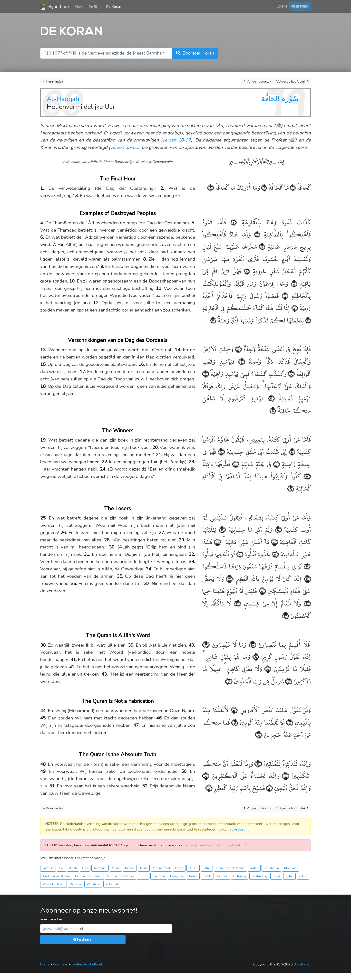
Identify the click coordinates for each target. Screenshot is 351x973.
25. (43, 518)
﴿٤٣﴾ (228, 681)
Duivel (193, 868)
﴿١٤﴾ (239, 361)
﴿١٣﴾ (238, 348)
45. (43, 718)
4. (42, 223)
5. (193, 223)
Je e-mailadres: (51, 919)
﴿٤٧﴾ (258, 734)
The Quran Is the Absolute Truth (117, 754)
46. (159, 718)
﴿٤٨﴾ (257, 763)
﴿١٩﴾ (291, 451)
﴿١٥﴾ (290, 373)
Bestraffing (259, 876)
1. (42, 188)
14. (178, 350)
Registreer (300, 6)
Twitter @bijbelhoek (87, 964)
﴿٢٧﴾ (273, 541)
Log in (282, 6)
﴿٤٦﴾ (234, 722)
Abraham (100, 868)
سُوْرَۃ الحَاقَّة (279, 99)
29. (182, 540)
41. (73, 659)
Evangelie (177, 876)
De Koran (113, 6)
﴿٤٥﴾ (289, 722)
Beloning (239, 876)
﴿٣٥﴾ (306, 603)
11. (159, 288)
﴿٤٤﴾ (233, 709)
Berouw (75, 884)
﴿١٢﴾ (213, 320)
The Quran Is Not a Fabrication (118, 701)
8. (145, 259)
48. (43, 764)
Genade (222, 876)
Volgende (292, 81)
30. (112, 547)
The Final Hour (118, 178)
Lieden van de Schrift (230, 868)
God (85, 868)
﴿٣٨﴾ (251, 644)
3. (77, 195)
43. (104, 674)
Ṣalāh (289, 876)
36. (74, 583)
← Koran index (52, 81)
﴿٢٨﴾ (217, 541)
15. (43, 364)
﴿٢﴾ (263, 187)
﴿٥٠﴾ (205, 775)
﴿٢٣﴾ (306, 476)
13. (43, 350)
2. (162, 188)
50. (184, 771)
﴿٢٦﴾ (220, 529)
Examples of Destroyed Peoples (118, 213)
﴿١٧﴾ (268, 398)
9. (102, 266)
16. (141, 364)
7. (54, 244)
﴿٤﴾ (231, 222)
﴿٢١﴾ (275, 463)
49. (43, 771)
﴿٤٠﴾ (254, 656)
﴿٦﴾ (261, 246)
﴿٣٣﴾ (228, 578)
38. (43, 645)
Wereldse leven (53, 884)
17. (83, 371)
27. (162, 532)
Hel (61, 868)
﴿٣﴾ (210, 187)
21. (159, 455)
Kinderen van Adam (56, 876)
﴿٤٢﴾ (288, 681)
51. (52, 786)
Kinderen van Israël (88, 876)
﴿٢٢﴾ (234, 463)
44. (43, 711)
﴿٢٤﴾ (290, 488)
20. (155, 447)
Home (81, 6)
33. (192, 561)
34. (149, 569)
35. (120, 576)
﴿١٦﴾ (205, 373)
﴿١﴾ (292, 187)
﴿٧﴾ (245, 270)
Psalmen (159, 876)
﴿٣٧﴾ (285, 615)
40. (192, 645)
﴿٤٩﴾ (284, 775)
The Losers (117, 508)
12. (96, 303)
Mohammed (161, 868)
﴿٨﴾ (292, 283)
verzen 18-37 (176, 140)
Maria (116, 868)
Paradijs (48, 868)
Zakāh (303, 876)
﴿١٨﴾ (273, 410)
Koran (193, 876)
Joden (254, 868)
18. (43, 386)
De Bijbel (95, 6)
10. (72, 281)
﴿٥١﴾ (269, 787)
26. (63, 532)
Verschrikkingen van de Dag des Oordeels (117, 340)
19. (43, 440)
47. (136, 725)
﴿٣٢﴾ (306, 578)
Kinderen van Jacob (120, 876)
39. (131, 645)
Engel (179, 868)
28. (107, 540)
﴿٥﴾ (255, 234)
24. (103, 469)
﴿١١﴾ (307, 320)
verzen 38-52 (124, 147)
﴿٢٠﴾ (220, 451)
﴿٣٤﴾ (261, 590)
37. (147, 583)
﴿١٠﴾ (293, 307)
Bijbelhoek (54, 7)
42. (72, 667)
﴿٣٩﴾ (205, 644)
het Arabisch (237, 829)
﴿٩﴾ (283, 295)
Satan (207, 868)
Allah (73, 868)
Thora (143, 876)
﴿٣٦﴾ (236, 603)
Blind (276, 876)
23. (192, 462)
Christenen (271, 868)
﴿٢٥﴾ (277, 529)
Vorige (257, 81)
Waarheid (93, 884)
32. (192, 554)
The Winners (117, 430)
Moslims (290, 868)
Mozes (130, 868)
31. (87, 554)
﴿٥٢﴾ (208, 787)
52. (145, 786)
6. (42, 237)
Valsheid (112, 884)
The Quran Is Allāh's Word (118, 635)
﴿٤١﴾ (266, 668)
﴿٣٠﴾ (239, 553)
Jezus (143, 868)
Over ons (60, 964)
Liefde (207, 876)
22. (105, 462)
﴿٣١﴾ (306, 566)
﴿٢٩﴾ (274, 553)
